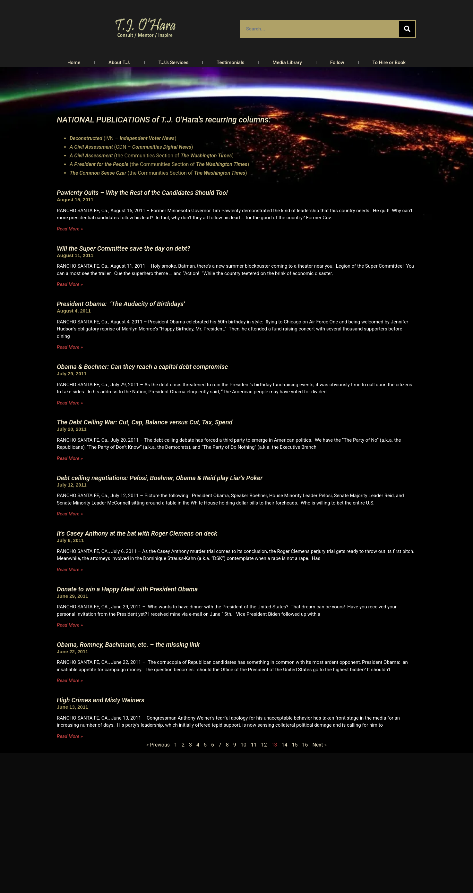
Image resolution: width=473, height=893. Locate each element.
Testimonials (230, 62)
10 (243, 745)
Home (73, 62)
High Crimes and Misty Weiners (100, 700)
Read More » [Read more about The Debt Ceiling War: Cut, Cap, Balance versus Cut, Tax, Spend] (70, 458)
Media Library (287, 62)
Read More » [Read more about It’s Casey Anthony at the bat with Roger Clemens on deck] (70, 569)
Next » (319, 745)
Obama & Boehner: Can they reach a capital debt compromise (142, 367)
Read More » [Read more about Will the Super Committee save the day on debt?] (70, 284)
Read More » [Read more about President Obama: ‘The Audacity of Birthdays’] (70, 347)
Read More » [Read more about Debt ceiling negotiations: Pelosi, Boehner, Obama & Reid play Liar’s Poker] (70, 514)
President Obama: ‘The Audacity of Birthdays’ (121, 304)
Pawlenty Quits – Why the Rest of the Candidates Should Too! (142, 192)
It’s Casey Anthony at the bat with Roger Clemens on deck (137, 533)
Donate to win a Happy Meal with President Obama (127, 589)
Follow (337, 62)
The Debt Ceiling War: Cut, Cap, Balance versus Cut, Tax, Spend (144, 422)
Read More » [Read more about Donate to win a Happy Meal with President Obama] (70, 625)
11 (254, 745)
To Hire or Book (389, 62)
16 (305, 745)
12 (264, 745)
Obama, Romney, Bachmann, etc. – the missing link (128, 644)
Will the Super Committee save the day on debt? (123, 248)
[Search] (407, 29)
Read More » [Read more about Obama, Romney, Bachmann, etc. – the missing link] (70, 680)
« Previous (158, 745)
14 (285, 745)
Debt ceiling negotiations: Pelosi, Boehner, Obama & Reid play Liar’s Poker (159, 478)
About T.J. (119, 62)
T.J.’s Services (174, 62)
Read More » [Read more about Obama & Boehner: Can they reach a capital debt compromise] (70, 403)
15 (295, 745)
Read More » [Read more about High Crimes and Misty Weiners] (70, 736)
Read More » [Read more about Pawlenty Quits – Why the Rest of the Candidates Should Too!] (70, 229)
